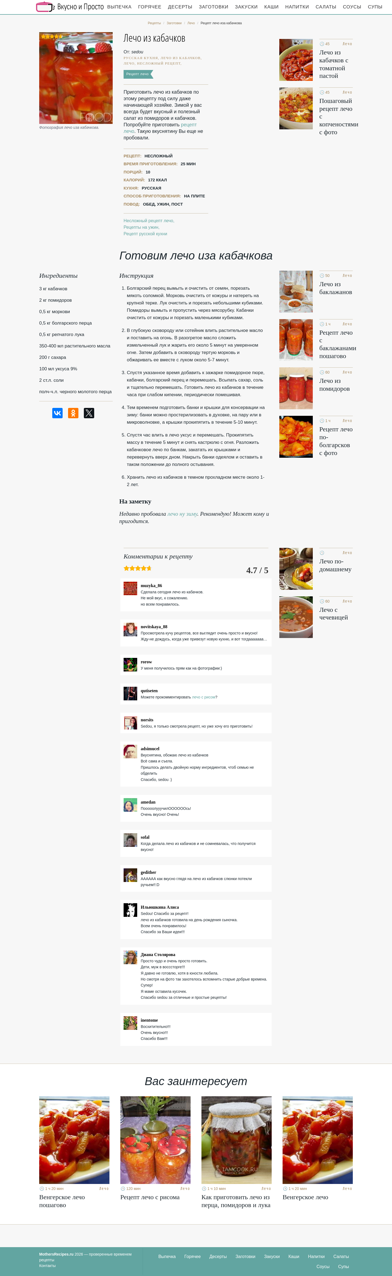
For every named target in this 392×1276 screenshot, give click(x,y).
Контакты (47, 1265)
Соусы (352, 7)
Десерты (180, 7)
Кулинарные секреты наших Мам (70, 6)
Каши (271, 7)
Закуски (246, 7)
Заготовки (213, 7)
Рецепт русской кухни (145, 233)
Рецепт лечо (137, 74)
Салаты (326, 7)
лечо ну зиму (182, 514)
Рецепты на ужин (141, 227)
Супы (375, 7)
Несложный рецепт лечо (148, 220)
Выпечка (119, 7)
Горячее (150, 7)
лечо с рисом (203, 697)
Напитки (297, 7)
